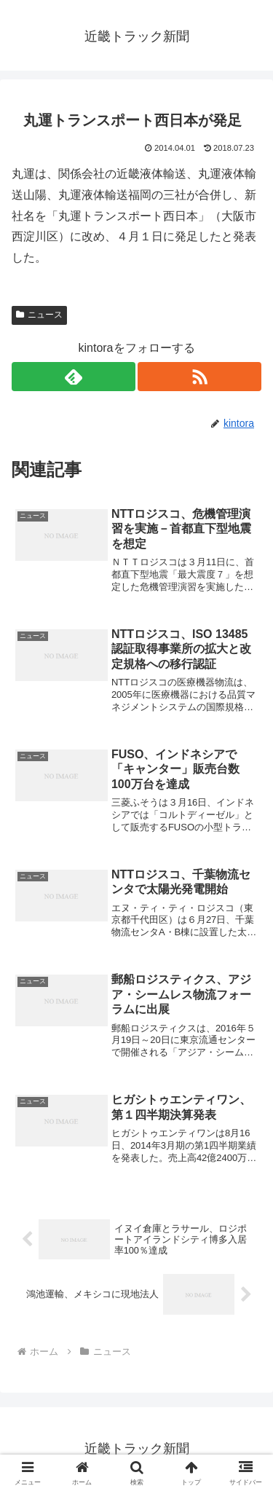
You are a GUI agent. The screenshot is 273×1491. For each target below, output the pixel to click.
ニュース (39, 315)
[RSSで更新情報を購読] (199, 376)
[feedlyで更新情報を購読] (73, 376)
